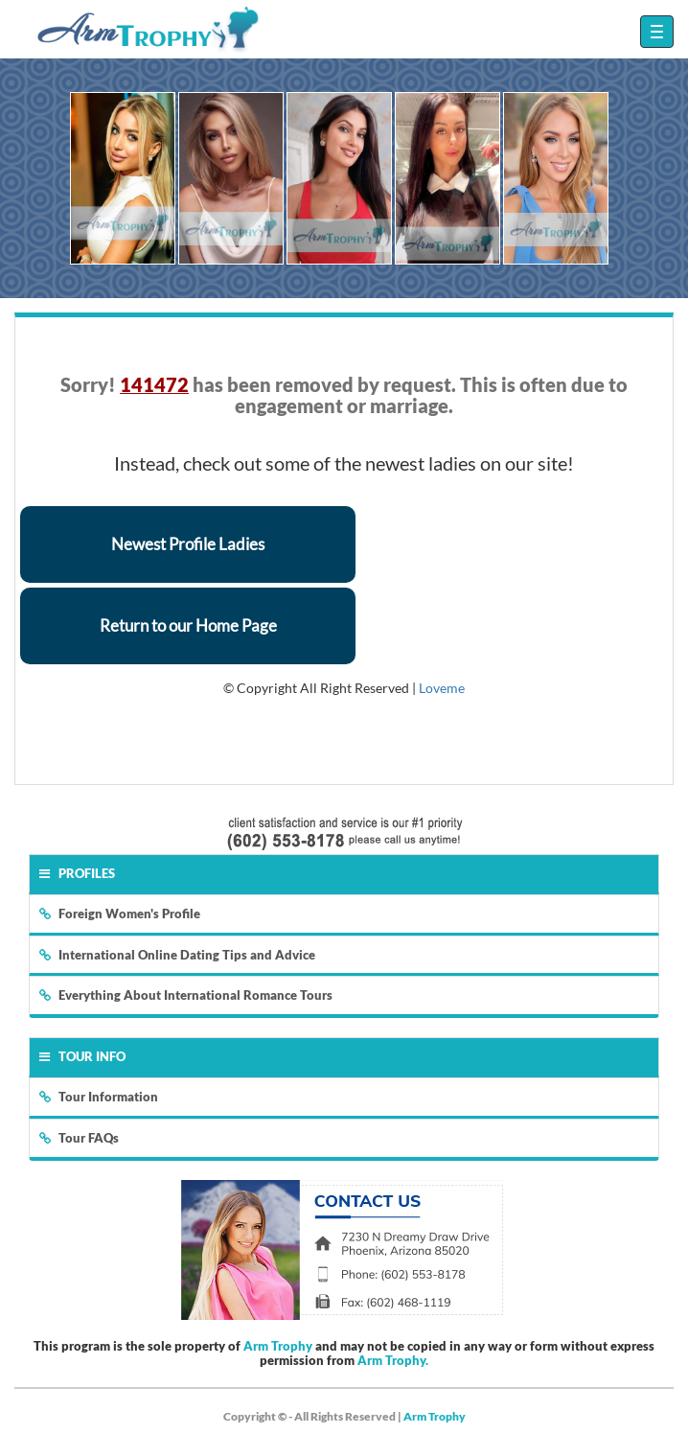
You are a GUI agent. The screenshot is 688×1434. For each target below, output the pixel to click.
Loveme (442, 688)
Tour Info (82, 1056)
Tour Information (98, 1096)
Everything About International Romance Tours (186, 995)
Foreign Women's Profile (119, 913)
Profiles (77, 873)
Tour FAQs (79, 1137)
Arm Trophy (277, 1345)
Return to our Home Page (188, 625)
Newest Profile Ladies (187, 544)
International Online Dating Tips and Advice (177, 954)
